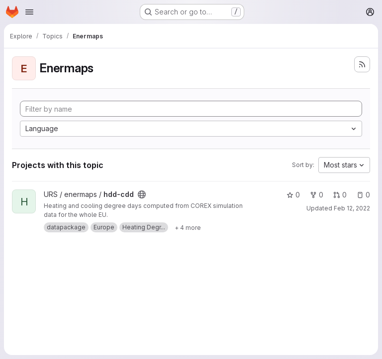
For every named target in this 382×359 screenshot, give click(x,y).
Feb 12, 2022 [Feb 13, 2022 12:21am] (352, 208)
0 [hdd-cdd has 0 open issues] (363, 194)
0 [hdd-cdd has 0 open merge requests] (340, 194)
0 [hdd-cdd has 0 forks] (316, 194)
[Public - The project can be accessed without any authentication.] (142, 194)
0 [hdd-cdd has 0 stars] (293, 194)
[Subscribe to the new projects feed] (362, 64)
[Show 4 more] (187, 227)
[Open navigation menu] (29, 12)
